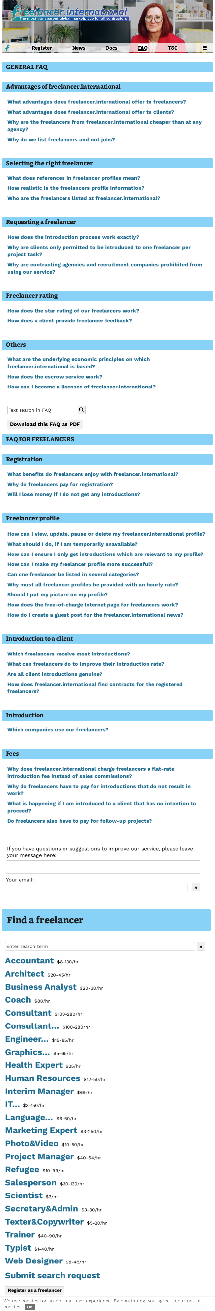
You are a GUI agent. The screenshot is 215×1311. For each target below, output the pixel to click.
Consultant (43, 1015)
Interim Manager (48, 1092)
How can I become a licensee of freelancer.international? (81, 387)
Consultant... (47, 1027)
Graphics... (39, 1054)
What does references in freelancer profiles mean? (73, 178)
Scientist (31, 1196)
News (79, 48)
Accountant (42, 962)
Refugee (35, 1170)
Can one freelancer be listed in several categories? (73, 574)
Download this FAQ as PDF (45, 424)
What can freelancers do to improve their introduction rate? (85, 664)
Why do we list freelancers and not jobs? (61, 139)
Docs (112, 48)
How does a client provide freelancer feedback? (69, 321)
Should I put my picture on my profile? (57, 594)
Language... (41, 1119)
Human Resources (55, 1079)
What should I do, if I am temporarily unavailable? (72, 544)
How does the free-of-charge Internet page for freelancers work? (92, 605)
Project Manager (53, 1157)
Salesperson (44, 1184)
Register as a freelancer (34, 1290)
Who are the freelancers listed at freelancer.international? (83, 198)
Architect (37, 975)
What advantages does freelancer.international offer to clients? (90, 112)
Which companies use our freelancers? (57, 729)
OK (30, 1307)
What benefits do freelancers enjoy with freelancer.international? (92, 474)
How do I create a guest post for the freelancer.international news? (95, 615)
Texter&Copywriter (56, 1222)
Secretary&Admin (53, 1209)
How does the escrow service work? (54, 377)
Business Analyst (54, 988)
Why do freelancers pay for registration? (60, 484)
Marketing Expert (54, 1131)
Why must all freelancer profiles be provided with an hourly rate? (92, 585)
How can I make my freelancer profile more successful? (79, 564)
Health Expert (42, 1066)
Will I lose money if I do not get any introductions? (73, 494)
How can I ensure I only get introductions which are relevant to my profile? (105, 554)
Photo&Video (44, 1144)
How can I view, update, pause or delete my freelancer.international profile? (106, 534)
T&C (172, 48)
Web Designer (45, 1261)
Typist (29, 1249)
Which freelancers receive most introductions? (68, 654)
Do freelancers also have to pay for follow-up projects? (79, 821)
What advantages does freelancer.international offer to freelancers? (96, 102)
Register (42, 48)
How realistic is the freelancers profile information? (75, 188)
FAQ (143, 48)
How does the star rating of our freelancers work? (73, 310)
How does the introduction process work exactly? (73, 237)
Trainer (33, 1235)
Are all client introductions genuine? (54, 674)
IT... (25, 1105)
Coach (27, 1001)
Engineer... (39, 1040)
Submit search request (52, 1275)
